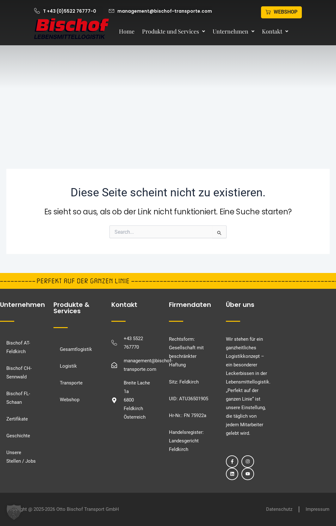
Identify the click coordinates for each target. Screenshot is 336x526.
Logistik (68, 366)
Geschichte (18, 436)
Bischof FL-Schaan (18, 398)
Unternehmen (233, 31)
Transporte (71, 383)
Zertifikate (17, 419)
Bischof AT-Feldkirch (18, 347)
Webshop (69, 399)
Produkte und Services (173, 31)
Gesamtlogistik (76, 349)
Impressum (317, 509)
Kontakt (275, 31)
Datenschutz (279, 509)
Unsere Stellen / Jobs (21, 457)
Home (126, 31)
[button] (14, 512)
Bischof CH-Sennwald (19, 372)
